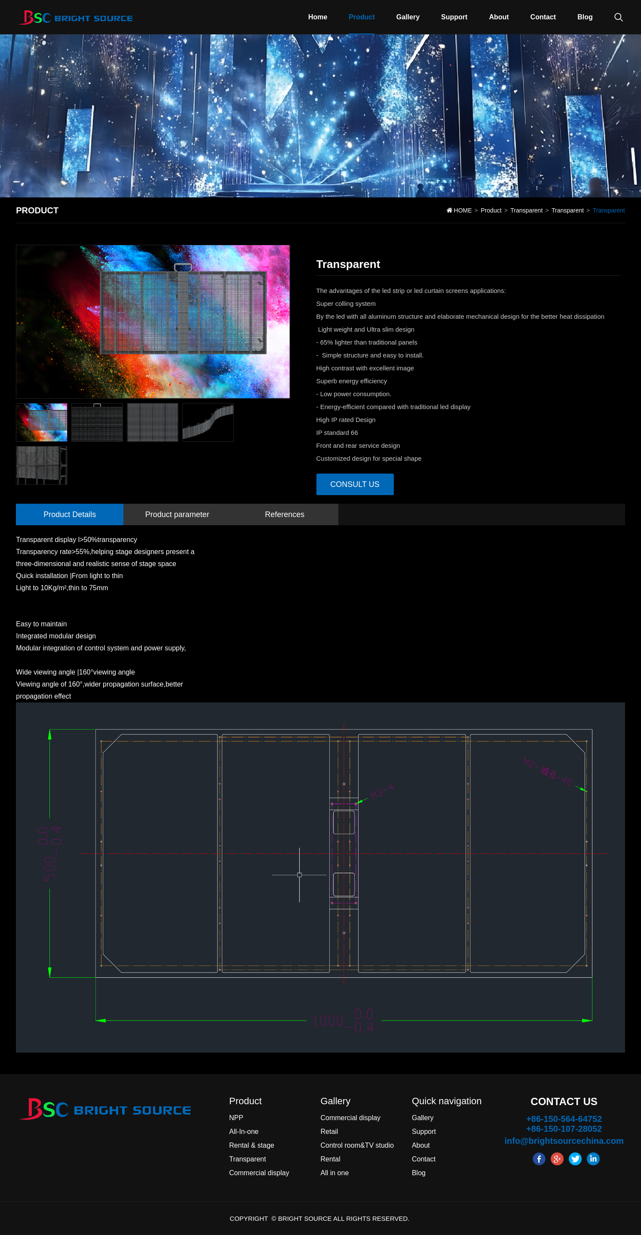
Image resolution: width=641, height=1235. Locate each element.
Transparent (526, 210)
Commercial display (259, 1172)
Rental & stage (251, 1145)
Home (317, 17)
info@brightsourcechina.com (563, 1141)
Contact (543, 17)
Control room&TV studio (357, 1145)
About (499, 17)
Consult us (354, 484)
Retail (329, 1131)
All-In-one (243, 1131)
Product (361, 17)
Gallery (408, 17)
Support (454, 17)
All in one (334, 1172)
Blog (585, 17)
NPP (236, 1117)
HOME (463, 210)
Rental (330, 1159)
